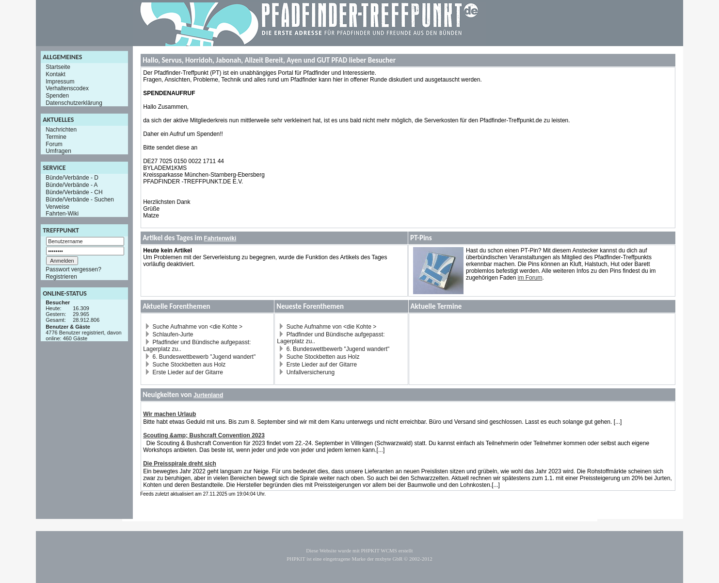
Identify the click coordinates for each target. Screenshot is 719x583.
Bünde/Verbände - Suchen (80, 199)
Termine (56, 136)
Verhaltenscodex (67, 88)
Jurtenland (208, 395)
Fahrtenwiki (220, 238)
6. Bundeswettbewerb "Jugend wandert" (204, 356)
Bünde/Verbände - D (72, 177)
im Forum (530, 277)
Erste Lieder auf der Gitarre (188, 372)
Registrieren (61, 276)
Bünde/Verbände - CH (74, 192)
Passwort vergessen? (73, 269)
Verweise (57, 206)
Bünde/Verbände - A (71, 185)
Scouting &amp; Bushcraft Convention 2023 (204, 435)
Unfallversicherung (311, 372)
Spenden (57, 95)
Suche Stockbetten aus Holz (189, 364)
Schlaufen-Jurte (173, 334)
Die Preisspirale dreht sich (179, 463)
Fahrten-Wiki (62, 213)
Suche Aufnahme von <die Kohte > (197, 326)
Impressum (60, 81)
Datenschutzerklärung (74, 103)
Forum (54, 143)
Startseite (58, 67)
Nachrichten (61, 129)
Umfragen (58, 151)
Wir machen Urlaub (169, 414)
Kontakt (55, 74)
